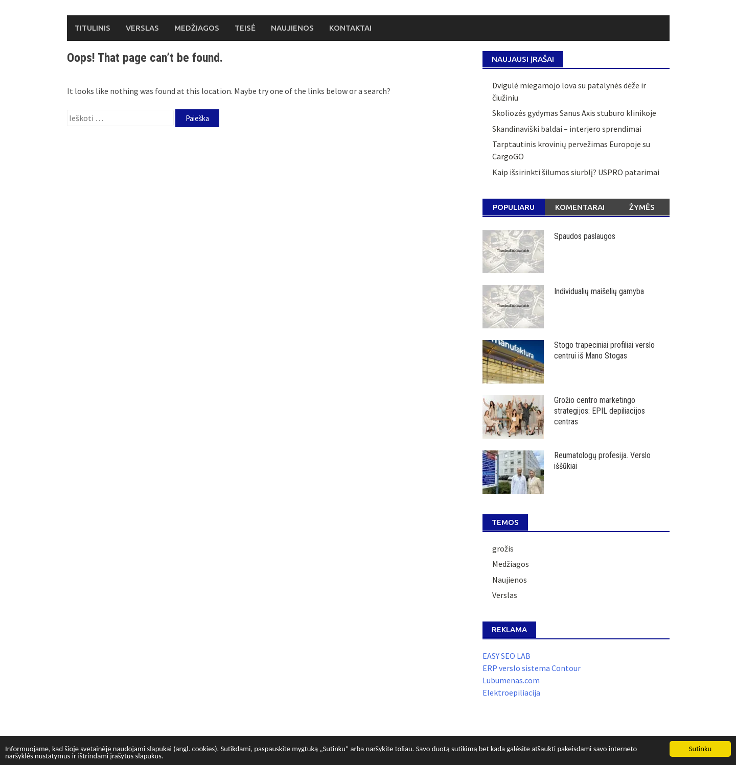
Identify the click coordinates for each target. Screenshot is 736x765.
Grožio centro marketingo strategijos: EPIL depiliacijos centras (599, 410)
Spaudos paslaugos (584, 236)
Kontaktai (350, 27)
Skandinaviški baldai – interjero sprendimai (566, 129)
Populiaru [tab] (514, 207)
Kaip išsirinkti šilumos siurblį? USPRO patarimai (575, 172)
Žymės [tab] (642, 207)
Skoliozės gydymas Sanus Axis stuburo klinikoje (574, 113)
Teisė (245, 27)
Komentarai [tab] (580, 207)
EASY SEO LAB (506, 656)
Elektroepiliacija (511, 692)
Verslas (142, 27)
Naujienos (292, 27)
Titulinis (92, 27)
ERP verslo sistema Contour (531, 668)
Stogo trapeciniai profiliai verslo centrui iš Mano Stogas (604, 350)
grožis (503, 548)
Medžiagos (196, 27)
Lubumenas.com (511, 680)
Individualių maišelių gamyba (599, 291)
